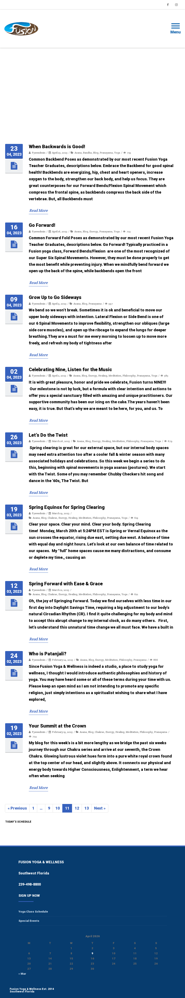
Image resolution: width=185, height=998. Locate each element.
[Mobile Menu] (175, 28)
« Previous (17, 808)
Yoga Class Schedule (33, 911)
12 (78, 808)
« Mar (22, 973)
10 (59, 808)
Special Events (28, 920)
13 (88, 808)
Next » (99, 808)
